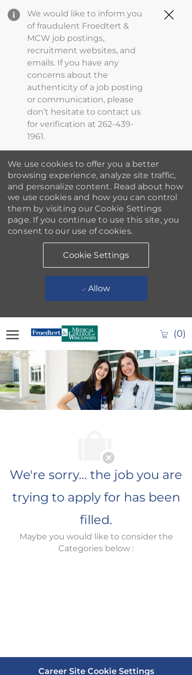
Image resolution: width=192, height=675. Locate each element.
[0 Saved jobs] (172, 333)
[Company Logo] (67, 333)
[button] (96, 255)
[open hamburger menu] (12, 333)
